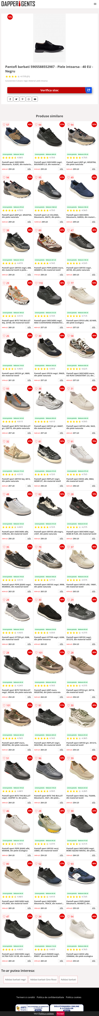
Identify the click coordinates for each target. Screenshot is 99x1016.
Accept (60, 1013)
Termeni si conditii (25, 997)
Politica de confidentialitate (50, 997)
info (29, 169)
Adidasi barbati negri (15, 979)
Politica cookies (73, 997)
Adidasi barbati (68, 979)
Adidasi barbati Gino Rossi (43, 979)
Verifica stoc (66, 90)
